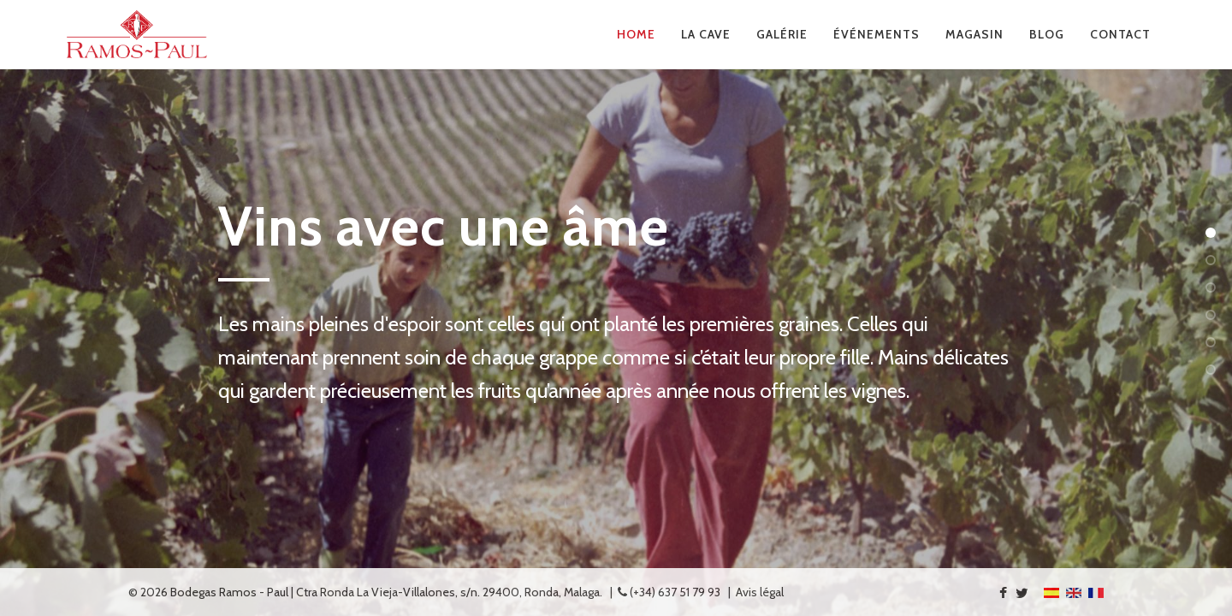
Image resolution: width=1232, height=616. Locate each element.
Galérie (782, 34)
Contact (1120, 34)
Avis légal (760, 592)
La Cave (706, 34)
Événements (876, 34)
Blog (1046, 34)
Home (636, 34)
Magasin (974, 34)
